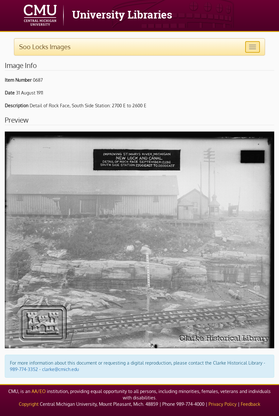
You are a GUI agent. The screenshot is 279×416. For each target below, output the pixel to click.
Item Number (18, 80)
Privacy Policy (223, 404)
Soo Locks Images (44, 46)
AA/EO (39, 391)
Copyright (29, 404)
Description (16, 105)
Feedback (250, 404)
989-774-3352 (24, 369)
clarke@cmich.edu (60, 369)
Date (10, 92)
